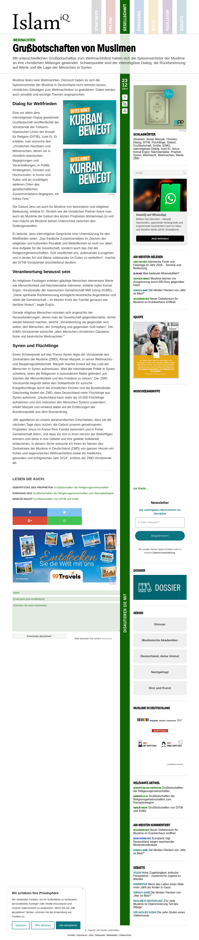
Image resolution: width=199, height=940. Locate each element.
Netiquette (107, 630)
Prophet (176, 151)
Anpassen (20, 925)
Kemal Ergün (141, 151)
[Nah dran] (83, 889)
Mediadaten (112, 935)
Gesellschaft (125, 17)
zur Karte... (140, 488)
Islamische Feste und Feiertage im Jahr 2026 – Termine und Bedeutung (157, 265)
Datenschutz (125, 935)
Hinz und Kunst (160, 688)
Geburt (171, 142)
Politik (111, 17)
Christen (171, 139)
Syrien (137, 155)
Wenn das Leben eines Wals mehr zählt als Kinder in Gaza (158, 886)
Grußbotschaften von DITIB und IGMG (46, 498)
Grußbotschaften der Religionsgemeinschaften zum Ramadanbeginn (63, 493)
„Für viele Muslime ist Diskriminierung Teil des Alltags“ (155, 904)
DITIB (146, 142)
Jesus (175, 148)
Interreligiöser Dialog (146, 148)
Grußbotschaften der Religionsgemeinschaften (61, 487)
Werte (179, 155)
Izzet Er (165, 148)
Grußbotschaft (142, 145)
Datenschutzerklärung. (164, 552)
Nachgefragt (160, 672)
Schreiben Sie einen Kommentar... (66, 609)
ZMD (136, 158)
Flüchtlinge (158, 142)
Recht (153, 17)
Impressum (82, 935)
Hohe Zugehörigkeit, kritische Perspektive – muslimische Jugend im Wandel (157, 876)
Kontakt (71, 935)
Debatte (182, 17)
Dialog (137, 142)
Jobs (91, 935)
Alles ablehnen (43, 925)
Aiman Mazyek (155, 139)
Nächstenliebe (160, 151)
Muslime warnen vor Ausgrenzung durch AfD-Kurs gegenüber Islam (158, 282)
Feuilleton (167, 17)
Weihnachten (166, 155)
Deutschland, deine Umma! (159, 656)
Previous (138, 741)
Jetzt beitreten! (160, 238)
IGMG (166, 145)
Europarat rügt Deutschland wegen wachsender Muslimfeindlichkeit (153, 841)
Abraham (139, 139)
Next (179, 741)
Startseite (96, 17)
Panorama (139, 17)
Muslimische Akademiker (160, 640)
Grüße (157, 145)
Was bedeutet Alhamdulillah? (156, 273)
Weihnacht (149, 155)
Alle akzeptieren (68, 925)
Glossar (159, 624)
